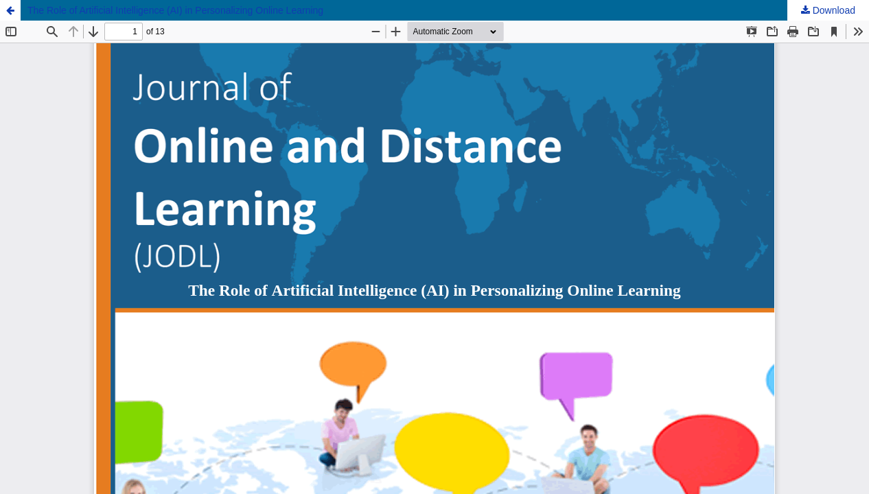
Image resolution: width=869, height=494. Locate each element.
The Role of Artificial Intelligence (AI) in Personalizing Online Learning (175, 10)
